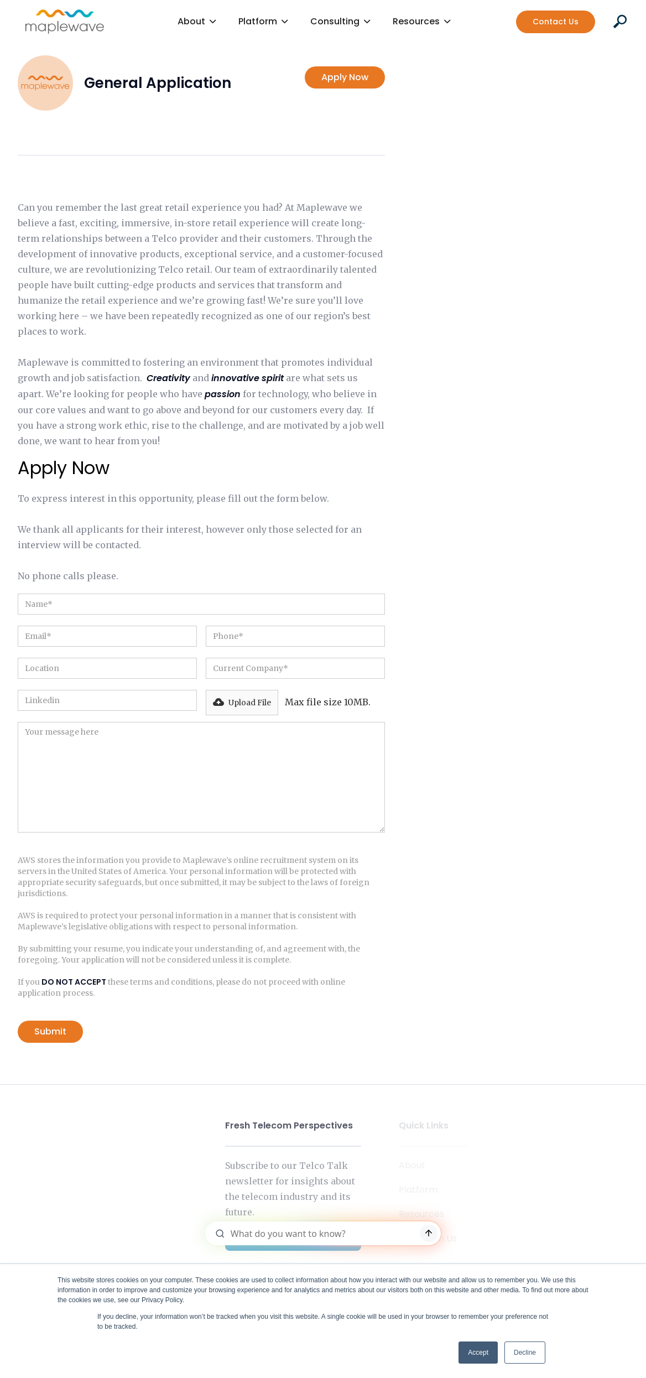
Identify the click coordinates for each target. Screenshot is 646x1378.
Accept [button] (478, 1352)
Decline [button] (525, 1352)
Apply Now (344, 77)
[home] (65, 21)
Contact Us (556, 21)
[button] (196, 22)
